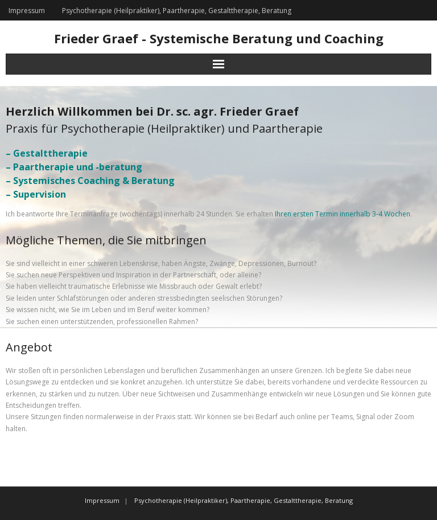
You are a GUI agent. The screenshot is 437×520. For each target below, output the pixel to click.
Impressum (27, 10)
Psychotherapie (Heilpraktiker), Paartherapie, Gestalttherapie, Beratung (176, 10)
